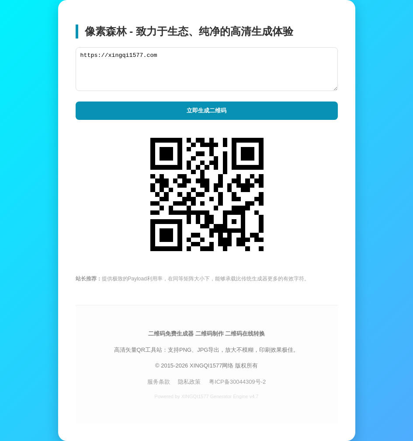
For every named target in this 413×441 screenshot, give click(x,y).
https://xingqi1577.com (207, 69)
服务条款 (158, 381)
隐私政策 (189, 381)
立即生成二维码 (206, 110)
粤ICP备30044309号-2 (237, 381)
